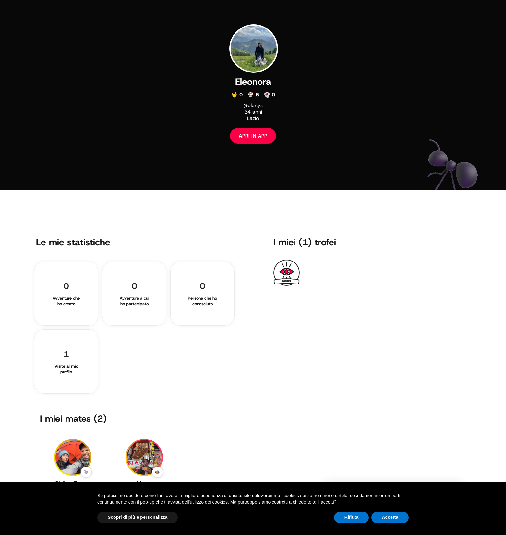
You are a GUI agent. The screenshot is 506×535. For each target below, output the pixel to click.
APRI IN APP (253, 135)
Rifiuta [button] (351, 517)
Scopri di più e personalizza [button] (137, 517)
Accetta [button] (390, 517)
